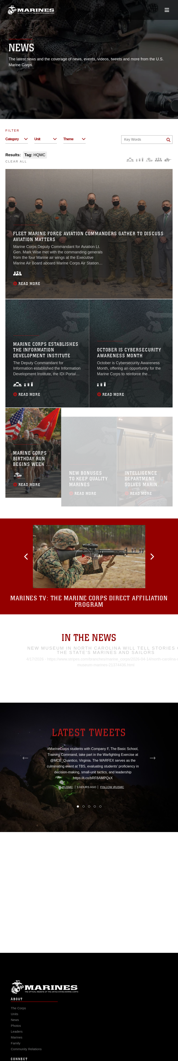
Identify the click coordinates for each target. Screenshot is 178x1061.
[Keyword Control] (147, 139)
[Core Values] (148, 159)
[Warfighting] (168, 159)
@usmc (67, 806)
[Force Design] (130, 159)
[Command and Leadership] (158, 159)
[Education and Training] (139, 159)
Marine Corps (89, 992)
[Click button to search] (168, 140)
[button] (32, 556)
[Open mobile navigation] (166, 10)
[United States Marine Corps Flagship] (31, 9)
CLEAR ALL (16, 161)
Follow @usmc (112, 806)
